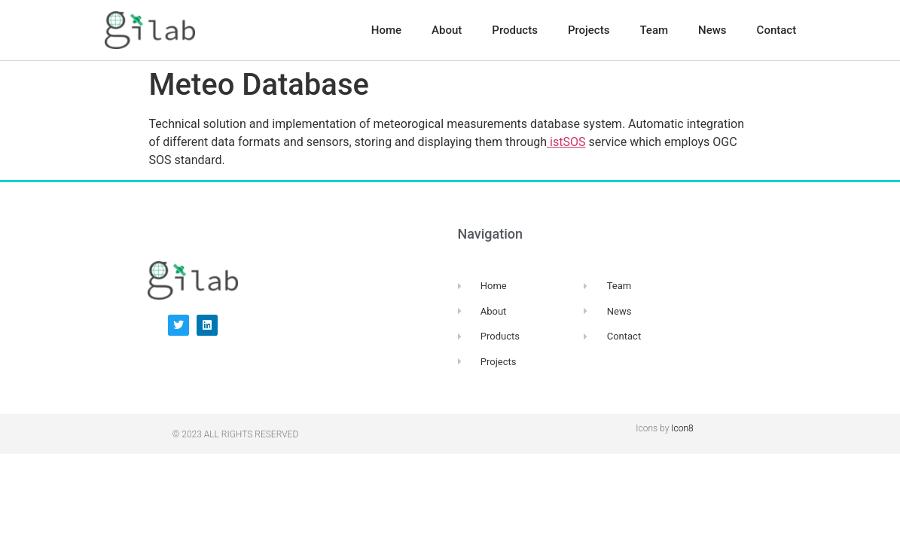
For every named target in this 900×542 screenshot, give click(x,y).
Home (386, 30)
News (712, 30)
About (447, 30)
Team (653, 30)
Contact (777, 30)
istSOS (566, 142)
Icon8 (682, 428)
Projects (589, 30)
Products (515, 30)
